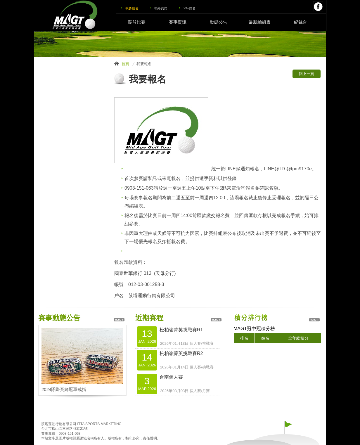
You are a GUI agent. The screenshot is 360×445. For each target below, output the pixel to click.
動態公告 (218, 22)
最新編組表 (260, 22)
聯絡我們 (160, 8)
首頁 (125, 64)
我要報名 (131, 8)
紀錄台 (300, 22)
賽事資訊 (177, 22)
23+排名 (189, 8)
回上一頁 (306, 74)
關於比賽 (137, 22)
